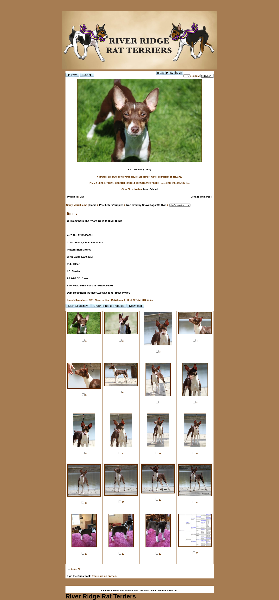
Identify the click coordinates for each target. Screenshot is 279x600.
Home (92, 205)
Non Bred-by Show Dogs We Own (146, 205)
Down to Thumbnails (201, 197)
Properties (72, 197)
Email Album (126, 590)
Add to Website (158, 590)
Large (146, 189)
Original (154, 189)
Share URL (172, 590)
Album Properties (110, 590)
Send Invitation (141, 590)
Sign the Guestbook (79, 576)
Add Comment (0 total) (139, 169)
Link (81, 197)
